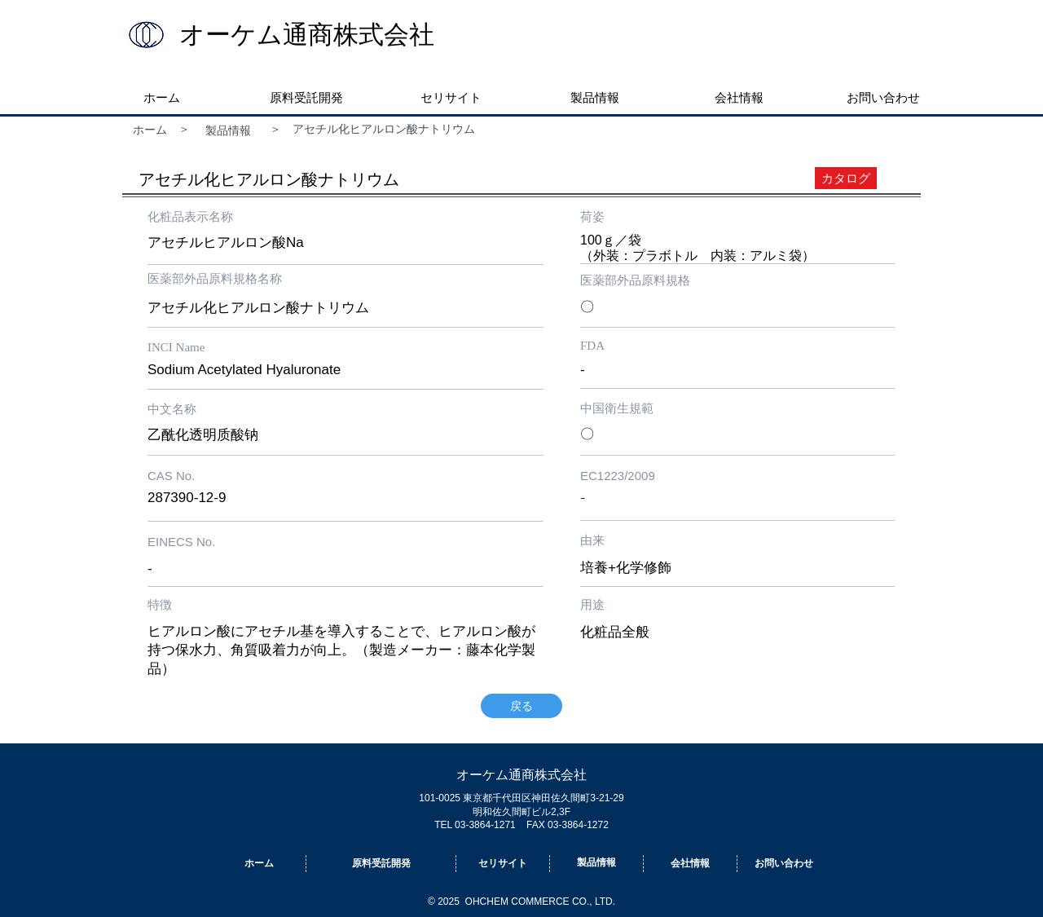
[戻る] (521, 706)
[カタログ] (846, 178)
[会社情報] (690, 863)
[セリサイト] (502, 863)
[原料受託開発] (381, 863)
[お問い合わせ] (783, 863)
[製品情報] (236, 130)
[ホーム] (149, 130)
